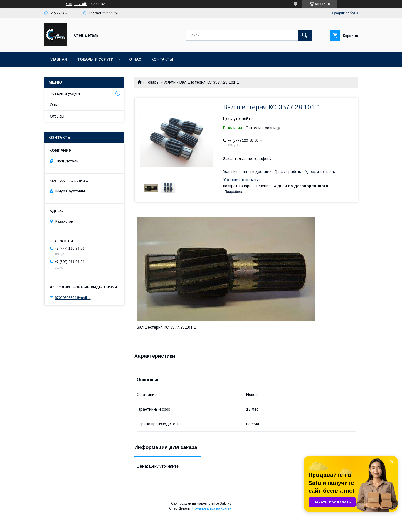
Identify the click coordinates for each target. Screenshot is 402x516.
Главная (58, 59)
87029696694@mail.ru (73, 298)
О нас (135, 59)
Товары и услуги (95, 59)
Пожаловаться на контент (212, 508)
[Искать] (305, 35)
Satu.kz (225, 503)
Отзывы (57, 116)
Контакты (162, 59)
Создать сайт (76, 4)
